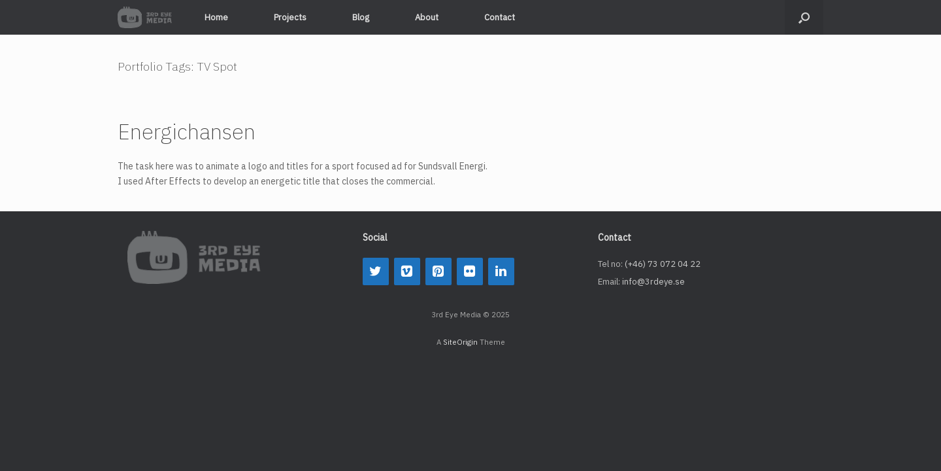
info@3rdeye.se (653, 281)
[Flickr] (470, 271)
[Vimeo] (407, 271)
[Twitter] (376, 271)
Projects (290, 17)
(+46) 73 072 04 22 (663, 264)
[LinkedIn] (501, 271)
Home (216, 17)
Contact (499, 17)
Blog (360, 17)
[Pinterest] (438, 271)
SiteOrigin (460, 342)
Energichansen (187, 131)
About (426, 17)
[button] (804, 17)
